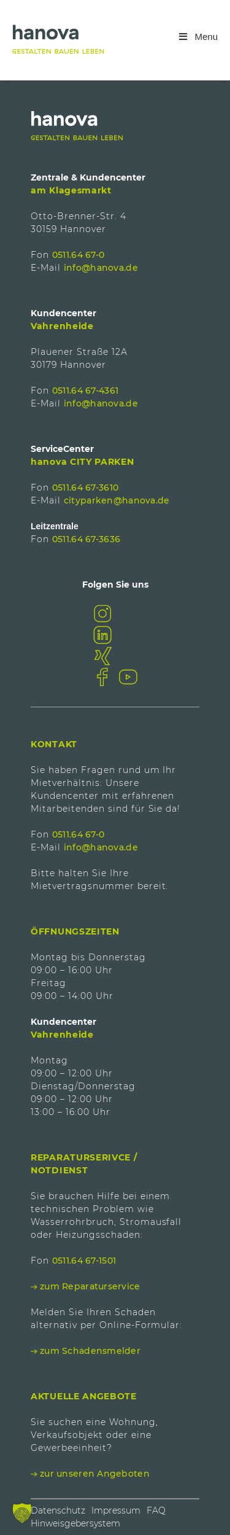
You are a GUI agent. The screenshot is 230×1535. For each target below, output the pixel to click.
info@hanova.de (101, 267)
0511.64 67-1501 (84, 1260)
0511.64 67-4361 (85, 390)
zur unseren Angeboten (95, 1473)
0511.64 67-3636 (86, 539)
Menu (197, 36)
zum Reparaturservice (90, 1286)
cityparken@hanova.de (117, 500)
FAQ (156, 1510)
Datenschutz (58, 1510)
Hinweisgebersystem (75, 1523)
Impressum (115, 1510)
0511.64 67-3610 (85, 487)
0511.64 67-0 (78, 255)
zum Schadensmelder (90, 1351)
